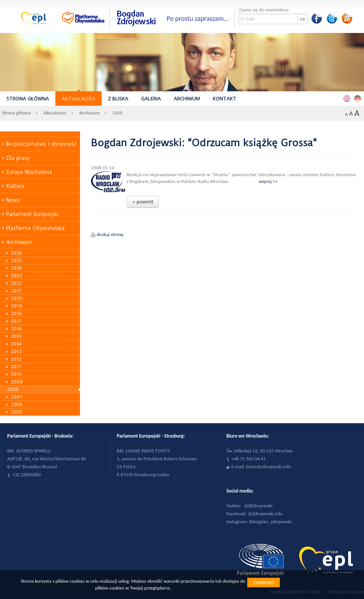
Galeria (151, 99)
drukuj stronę (110, 234)
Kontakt (224, 99)
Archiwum (187, 99)
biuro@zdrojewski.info (268, 466)
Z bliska (118, 99)
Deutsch (358, 98)
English (348, 98)
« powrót (142, 201)
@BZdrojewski (258, 505)
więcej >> (268, 181)
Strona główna (27, 99)
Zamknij (263, 582)
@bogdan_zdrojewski (270, 521)
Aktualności (78, 99)
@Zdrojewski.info (265, 513)
